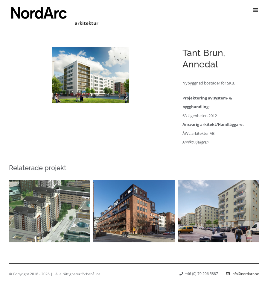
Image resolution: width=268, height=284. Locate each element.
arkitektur (86, 23)
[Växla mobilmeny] (256, 10)
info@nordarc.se (242, 273)
